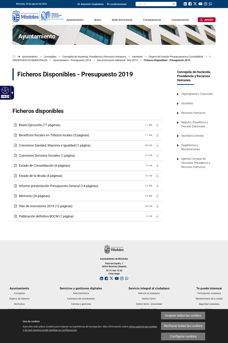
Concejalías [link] (50, 56)
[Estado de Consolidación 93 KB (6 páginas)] (87, 165)
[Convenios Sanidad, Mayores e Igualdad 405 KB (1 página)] (87, 145)
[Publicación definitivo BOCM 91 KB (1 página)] (87, 216)
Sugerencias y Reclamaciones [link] (190, 147)
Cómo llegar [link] (114, 273)
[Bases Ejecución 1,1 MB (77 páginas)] (87, 125)
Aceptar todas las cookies (183, 315)
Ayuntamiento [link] (30, 56)
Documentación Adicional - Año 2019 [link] (117, 60)
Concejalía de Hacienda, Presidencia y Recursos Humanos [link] (94, 56)
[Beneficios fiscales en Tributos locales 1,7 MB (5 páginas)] (87, 135)
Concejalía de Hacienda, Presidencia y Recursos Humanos (194, 76)
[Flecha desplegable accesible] (11, 92)
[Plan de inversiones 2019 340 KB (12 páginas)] (87, 206)
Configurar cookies (183, 336)
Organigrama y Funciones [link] (197, 94)
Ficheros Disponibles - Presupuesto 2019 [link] (167, 60)
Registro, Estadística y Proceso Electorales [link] (194, 124)
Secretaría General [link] (192, 135)
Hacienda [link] (137, 56)
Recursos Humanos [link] (193, 113)
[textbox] (153, 4)
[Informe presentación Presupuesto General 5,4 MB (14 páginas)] (87, 186)
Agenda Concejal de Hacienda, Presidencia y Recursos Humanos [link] (195, 163)
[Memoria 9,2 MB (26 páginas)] (87, 196)
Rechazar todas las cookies (183, 326)
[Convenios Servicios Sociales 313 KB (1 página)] (87, 155)
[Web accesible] (4, 90)
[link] (90, 4)
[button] (174, 4)
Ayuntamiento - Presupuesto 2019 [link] (72, 60)
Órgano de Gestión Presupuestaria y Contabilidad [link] (176, 56)
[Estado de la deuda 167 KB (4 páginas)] (87, 175)
